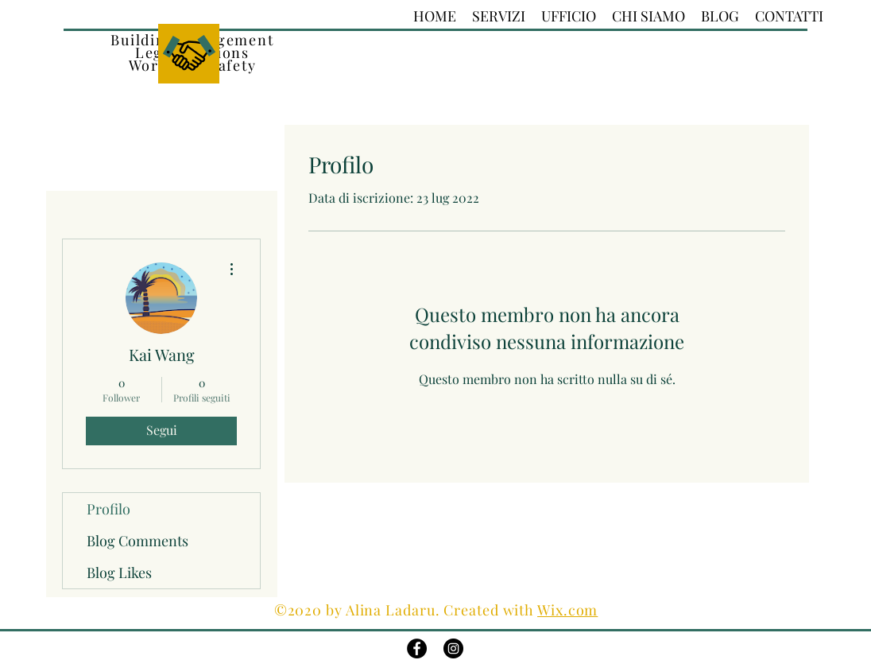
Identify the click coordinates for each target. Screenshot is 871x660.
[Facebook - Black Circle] (417, 648)
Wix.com (567, 609)
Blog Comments (137, 540)
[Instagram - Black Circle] (453, 648)
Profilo (108, 508)
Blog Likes (119, 572)
